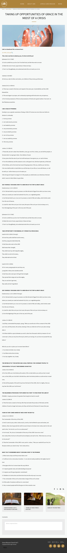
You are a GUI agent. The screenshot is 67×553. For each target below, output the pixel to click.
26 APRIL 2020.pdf (6, 52)
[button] (32, 4)
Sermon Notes (8, 9)
